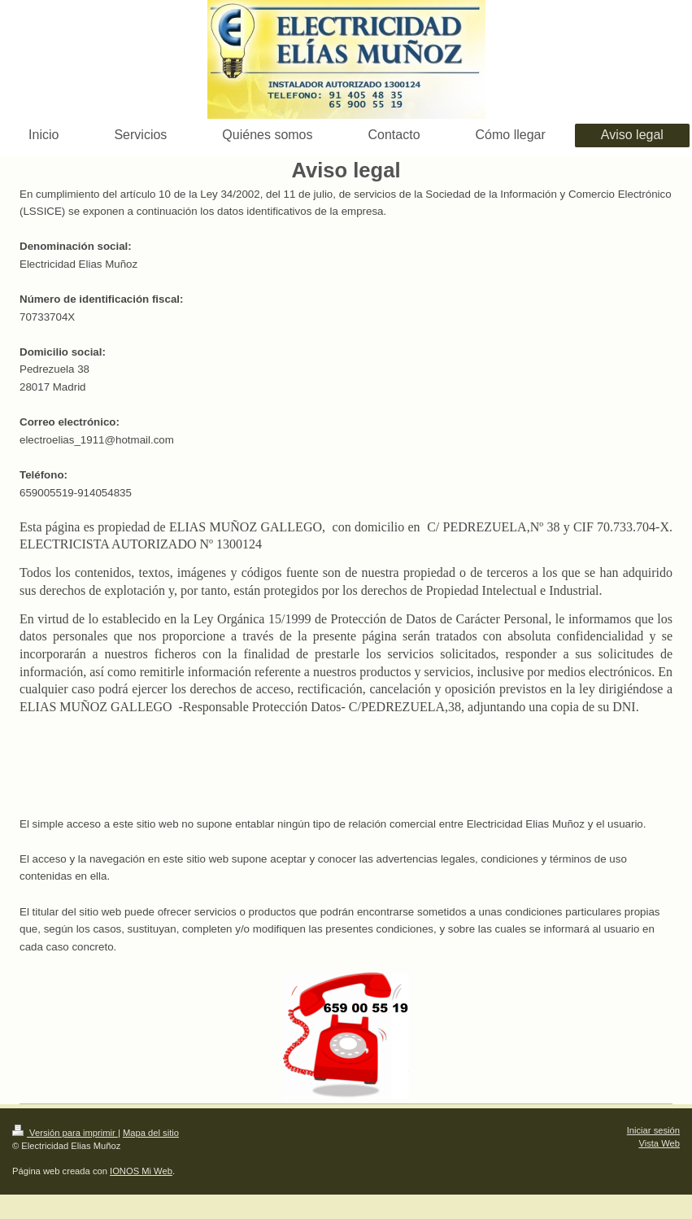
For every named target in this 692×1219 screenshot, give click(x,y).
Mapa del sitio (151, 1133)
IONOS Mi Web (141, 1171)
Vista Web (659, 1143)
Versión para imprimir (65, 1133)
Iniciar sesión (653, 1130)
